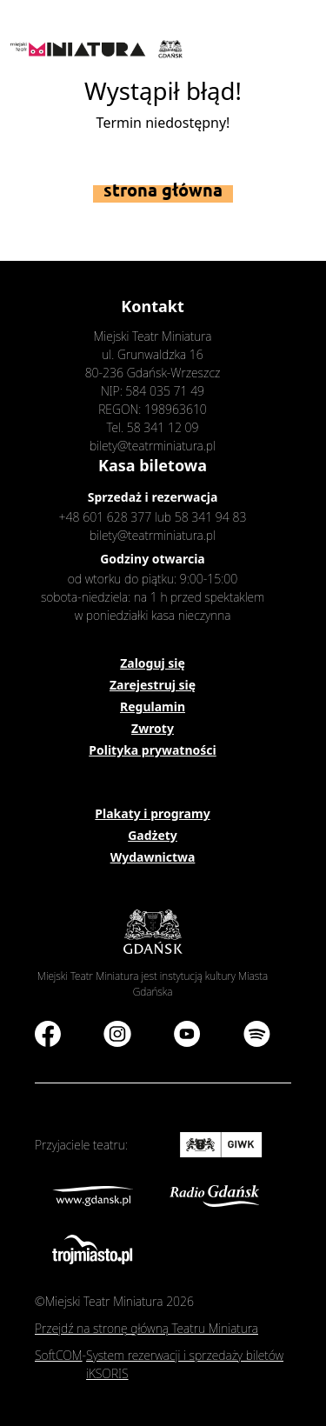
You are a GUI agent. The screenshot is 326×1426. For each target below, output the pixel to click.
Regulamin (152, 706)
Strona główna (163, 190)
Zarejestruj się (153, 684)
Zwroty (152, 728)
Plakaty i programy (152, 813)
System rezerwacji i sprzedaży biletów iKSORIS (184, 1364)
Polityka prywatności (152, 750)
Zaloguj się (152, 663)
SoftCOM (59, 1355)
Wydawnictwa (153, 857)
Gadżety (152, 835)
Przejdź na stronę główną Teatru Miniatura (146, 1328)
